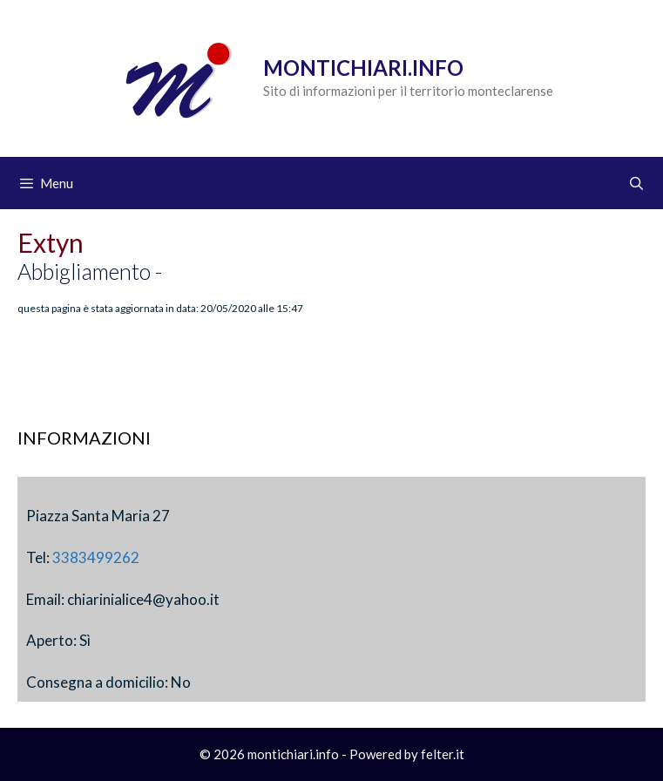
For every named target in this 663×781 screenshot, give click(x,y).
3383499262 (95, 557)
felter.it (442, 754)
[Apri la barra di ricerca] (636, 183)
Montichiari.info (363, 67)
